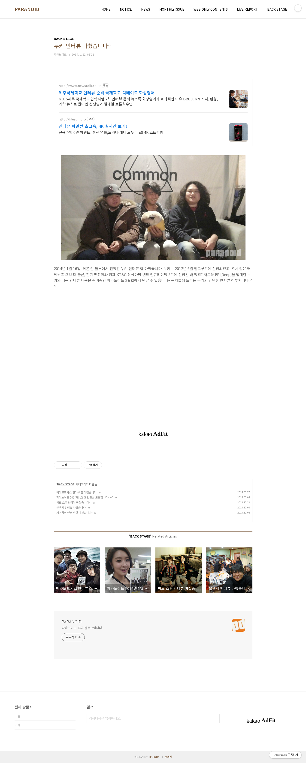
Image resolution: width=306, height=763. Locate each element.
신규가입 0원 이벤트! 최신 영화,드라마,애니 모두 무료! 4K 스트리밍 (111, 132)
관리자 (168, 757)
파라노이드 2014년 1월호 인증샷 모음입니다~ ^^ (84, 497)
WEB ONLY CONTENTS (211, 9)
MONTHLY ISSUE (171, 9)
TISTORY (154, 757)
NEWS (145, 9)
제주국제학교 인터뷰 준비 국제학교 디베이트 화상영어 (107, 92)
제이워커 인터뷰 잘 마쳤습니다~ (74, 512)
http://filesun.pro (72, 119)
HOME (106, 9)
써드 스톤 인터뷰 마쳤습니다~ (73, 502)
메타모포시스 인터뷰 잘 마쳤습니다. (76, 492)
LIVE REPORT (247, 9)
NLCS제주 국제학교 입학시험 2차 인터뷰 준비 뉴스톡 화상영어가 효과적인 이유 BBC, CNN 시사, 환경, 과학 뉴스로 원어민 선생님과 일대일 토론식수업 (138, 101)
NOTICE (126, 9)
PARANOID (27, 9)
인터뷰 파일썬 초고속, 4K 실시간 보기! (93, 126)
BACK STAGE (277, 9)
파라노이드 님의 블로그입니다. (82, 627)
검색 (215, 718)
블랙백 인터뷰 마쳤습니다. (71, 507)
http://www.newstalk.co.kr (80, 86)
